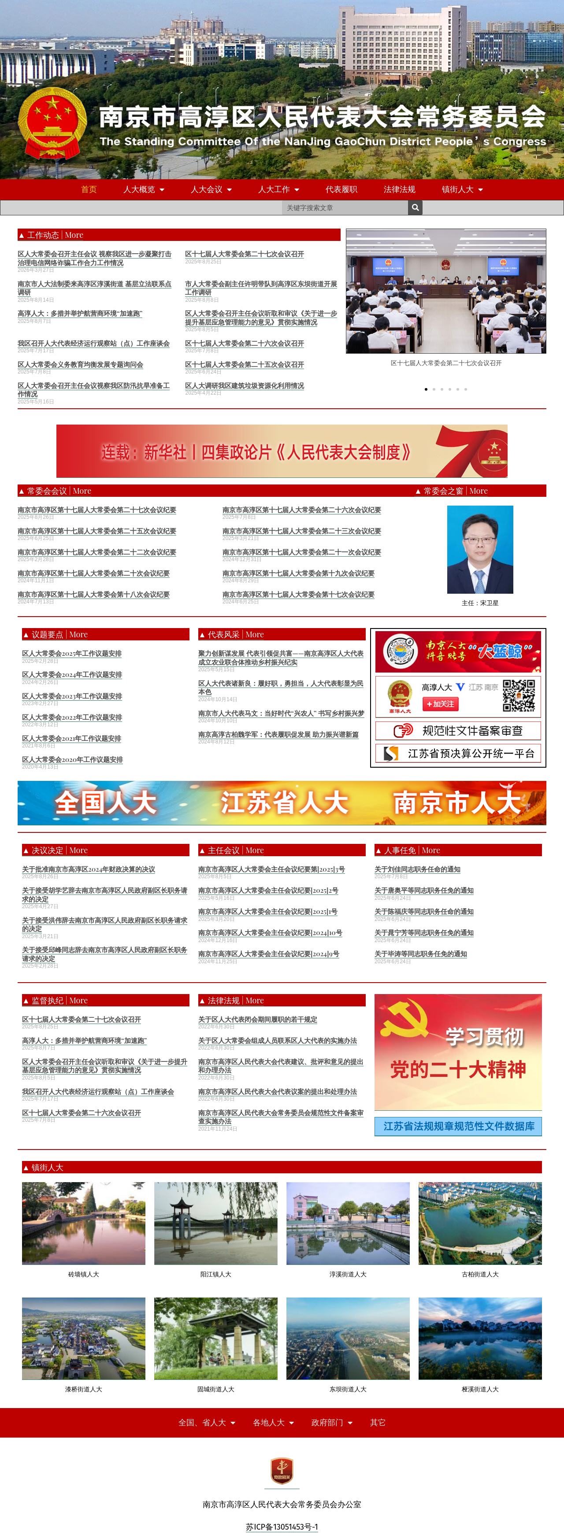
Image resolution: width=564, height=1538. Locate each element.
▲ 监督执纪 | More (55, 1000)
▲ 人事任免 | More (407, 850)
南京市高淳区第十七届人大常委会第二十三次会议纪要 (302, 530)
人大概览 (143, 189)
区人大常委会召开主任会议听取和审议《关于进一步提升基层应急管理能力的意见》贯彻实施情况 (261, 317)
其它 (378, 1422)
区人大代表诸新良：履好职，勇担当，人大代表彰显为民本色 (281, 687)
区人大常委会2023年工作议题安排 (72, 695)
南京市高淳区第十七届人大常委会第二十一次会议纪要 (302, 551)
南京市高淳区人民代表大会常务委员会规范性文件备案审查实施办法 (281, 1117)
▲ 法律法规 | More (231, 1000)
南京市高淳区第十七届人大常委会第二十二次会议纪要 (97, 551)
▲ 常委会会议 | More (54, 490)
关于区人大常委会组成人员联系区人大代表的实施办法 (277, 1040)
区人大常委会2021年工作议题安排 (71, 738)
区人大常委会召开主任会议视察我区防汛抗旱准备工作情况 (94, 390)
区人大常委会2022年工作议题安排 (72, 717)
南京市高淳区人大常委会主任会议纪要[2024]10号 (270, 932)
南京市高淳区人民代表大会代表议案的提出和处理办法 (277, 1091)
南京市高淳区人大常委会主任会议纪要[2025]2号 (268, 890)
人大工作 (278, 189)
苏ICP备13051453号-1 (282, 1527)
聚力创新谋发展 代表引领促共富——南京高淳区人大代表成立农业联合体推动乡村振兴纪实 (281, 657)
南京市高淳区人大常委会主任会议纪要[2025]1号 (268, 911)
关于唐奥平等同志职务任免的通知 (424, 890)
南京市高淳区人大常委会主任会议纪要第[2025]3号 (271, 869)
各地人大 (273, 1422)
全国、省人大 (206, 1422)
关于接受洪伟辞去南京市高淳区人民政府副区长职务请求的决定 (104, 924)
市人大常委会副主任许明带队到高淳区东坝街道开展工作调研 (261, 288)
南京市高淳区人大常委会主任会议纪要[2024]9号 (268, 953)
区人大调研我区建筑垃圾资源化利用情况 (244, 385)
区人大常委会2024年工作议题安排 (72, 674)
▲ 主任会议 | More (231, 850)
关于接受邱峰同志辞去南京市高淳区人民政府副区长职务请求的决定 (104, 954)
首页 (89, 189)
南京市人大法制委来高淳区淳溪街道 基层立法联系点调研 (94, 288)
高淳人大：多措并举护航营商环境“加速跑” (80, 313)
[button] (426, 389)
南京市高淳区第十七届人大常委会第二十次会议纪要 (94, 573)
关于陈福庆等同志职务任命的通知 (424, 911)
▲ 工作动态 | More (50, 234)
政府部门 (332, 1422)
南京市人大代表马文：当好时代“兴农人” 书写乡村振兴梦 (281, 713)
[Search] (415, 207)
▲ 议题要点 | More (55, 634)
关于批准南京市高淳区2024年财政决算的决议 (88, 869)
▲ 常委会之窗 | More (451, 490)
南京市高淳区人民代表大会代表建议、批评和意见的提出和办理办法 (281, 1066)
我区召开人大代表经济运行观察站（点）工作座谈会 (94, 343)
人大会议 (211, 189)
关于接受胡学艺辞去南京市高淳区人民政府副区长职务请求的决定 (104, 894)
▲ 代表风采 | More (231, 634)
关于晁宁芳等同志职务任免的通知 (424, 932)
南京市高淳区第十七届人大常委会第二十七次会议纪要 (97, 509)
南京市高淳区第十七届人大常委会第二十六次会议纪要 (302, 509)
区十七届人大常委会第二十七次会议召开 (244, 253)
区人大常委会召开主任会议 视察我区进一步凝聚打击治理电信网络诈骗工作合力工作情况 (94, 258)
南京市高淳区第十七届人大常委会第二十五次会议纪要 (97, 530)
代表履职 (341, 189)
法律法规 (400, 189)
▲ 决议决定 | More (55, 850)
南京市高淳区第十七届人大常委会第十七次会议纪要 (299, 594)
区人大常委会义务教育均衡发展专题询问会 (80, 364)
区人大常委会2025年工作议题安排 (72, 653)
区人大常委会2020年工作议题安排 (72, 759)
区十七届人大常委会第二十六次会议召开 (244, 343)
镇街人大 (462, 189)
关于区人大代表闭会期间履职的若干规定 (257, 1019)
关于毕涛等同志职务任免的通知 (421, 953)
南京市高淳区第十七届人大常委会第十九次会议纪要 (299, 573)
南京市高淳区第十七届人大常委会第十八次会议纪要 (94, 594)
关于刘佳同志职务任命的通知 (417, 869)
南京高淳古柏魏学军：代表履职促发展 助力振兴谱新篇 (278, 734)
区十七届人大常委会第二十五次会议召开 (244, 364)
